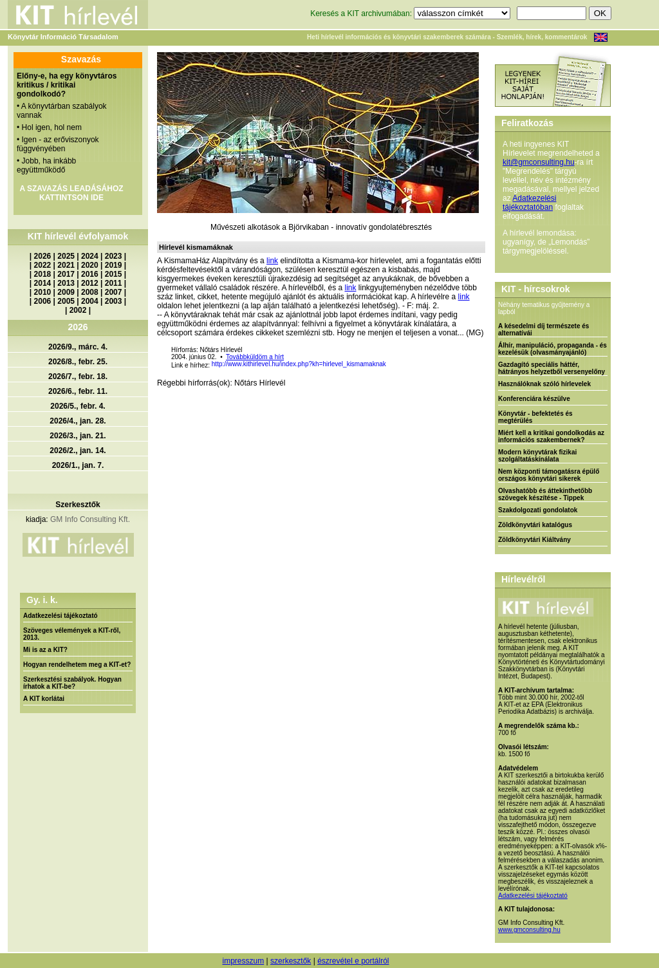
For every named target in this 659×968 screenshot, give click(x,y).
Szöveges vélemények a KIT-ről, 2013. (71, 634)
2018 (42, 274)
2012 (89, 283)
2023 (113, 256)
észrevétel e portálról (353, 960)
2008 (89, 292)
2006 (42, 301)
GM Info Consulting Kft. (90, 519)
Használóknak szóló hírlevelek (544, 383)
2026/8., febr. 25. (77, 361)
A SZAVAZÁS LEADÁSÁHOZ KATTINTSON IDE (71, 193)
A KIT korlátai (43, 698)
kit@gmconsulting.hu (539, 162)
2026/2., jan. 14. (78, 450)
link (272, 260)
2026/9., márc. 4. (77, 346)
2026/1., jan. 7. (78, 465)
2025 (66, 256)
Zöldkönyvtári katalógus (535, 524)
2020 (89, 265)
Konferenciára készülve (534, 398)
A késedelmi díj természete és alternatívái (543, 329)
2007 (113, 292)
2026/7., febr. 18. (77, 376)
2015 (113, 274)
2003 (113, 301)
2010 (42, 292)
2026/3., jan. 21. (78, 435)
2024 (89, 256)
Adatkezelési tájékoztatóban (529, 203)
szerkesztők (290, 960)
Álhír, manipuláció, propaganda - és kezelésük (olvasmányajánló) (552, 349)
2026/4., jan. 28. (78, 420)
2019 (113, 265)
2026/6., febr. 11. (77, 391)
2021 (66, 265)
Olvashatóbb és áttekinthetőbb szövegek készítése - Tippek (545, 494)
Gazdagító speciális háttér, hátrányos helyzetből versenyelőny (551, 368)
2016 (89, 274)
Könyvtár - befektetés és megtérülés (535, 417)
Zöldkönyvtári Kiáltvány (534, 539)
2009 (66, 292)
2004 (89, 301)
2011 (113, 283)
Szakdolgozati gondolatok (537, 510)
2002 (78, 310)
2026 (42, 256)
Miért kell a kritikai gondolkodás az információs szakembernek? (551, 436)
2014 (42, 283)
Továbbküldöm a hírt (255, 356)
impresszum (243, 960)
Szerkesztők (77, 504)
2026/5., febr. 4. (77, 406)
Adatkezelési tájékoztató (60, 615)
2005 (66, 301)
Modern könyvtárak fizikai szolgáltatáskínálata (537, 456)
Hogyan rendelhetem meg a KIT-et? (77, 664)
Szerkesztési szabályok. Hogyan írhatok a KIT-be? (72, 683)
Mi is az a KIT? (45, 649)
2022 (42, 265)
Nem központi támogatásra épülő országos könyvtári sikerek (548, 475)
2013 (66, 283)
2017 (66, 274)
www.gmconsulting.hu (529, 929)
